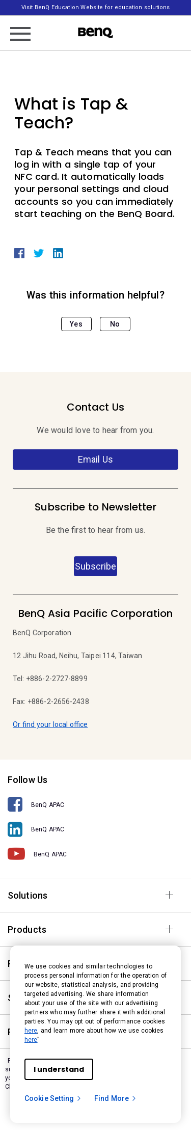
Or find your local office (50, 724)
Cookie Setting (53, 1098)
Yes (76, 324)
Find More (115, 1098)
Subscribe (95, 566)
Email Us (95, 459)
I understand (59, 1069)
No (115, 324)
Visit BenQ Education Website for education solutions (95, 7)
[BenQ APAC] (95, 804)
